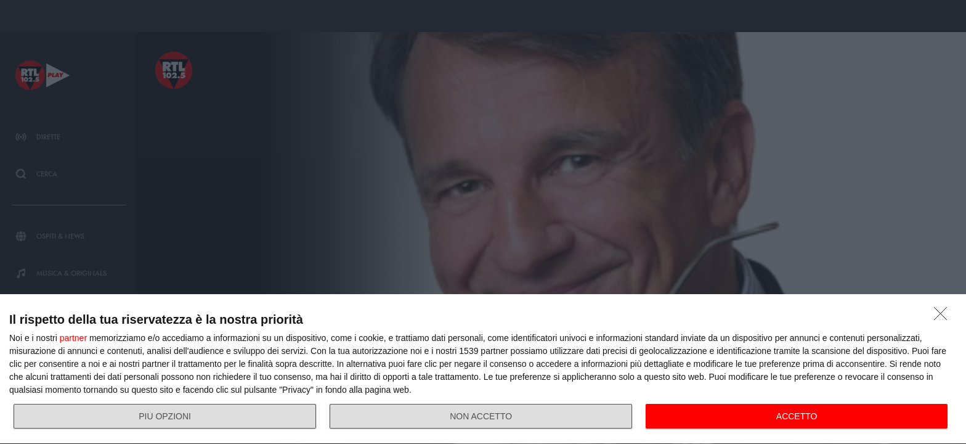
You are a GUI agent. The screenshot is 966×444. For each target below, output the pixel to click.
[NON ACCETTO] (944, 317)
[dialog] (483, 369)
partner (73, 338)
